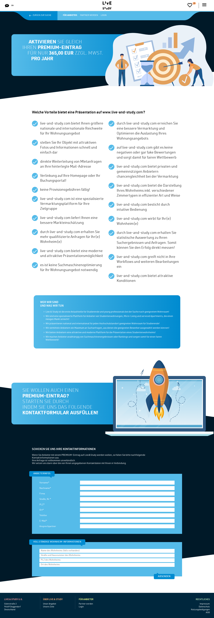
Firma (42, 494)
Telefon (43, 516)
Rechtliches (203, 600)
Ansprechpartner (47, 527)
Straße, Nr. (45, 499)
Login (104, 15)
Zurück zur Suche (41, 15)
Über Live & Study (53, 600)
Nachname (45, 488)
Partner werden (89, 15)
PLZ (42, 505)
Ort (41, 510)
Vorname (44, 483)
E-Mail (43, 521)
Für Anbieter (86, 600)
